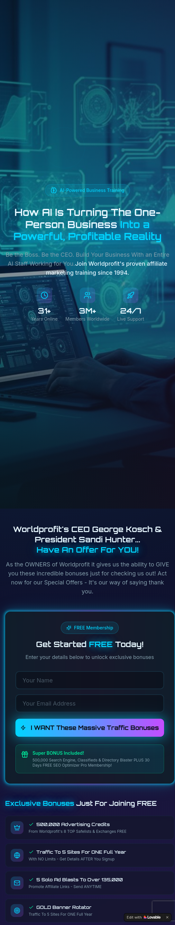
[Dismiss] (167, 917)
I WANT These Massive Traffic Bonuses (90, 727)
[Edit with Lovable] (143, 917)
